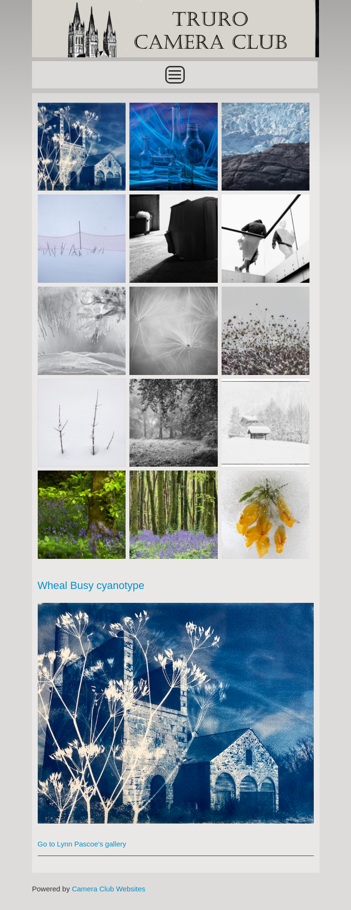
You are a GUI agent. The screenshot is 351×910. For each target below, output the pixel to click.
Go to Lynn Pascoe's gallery (82, 844)
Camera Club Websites (108, 889)
